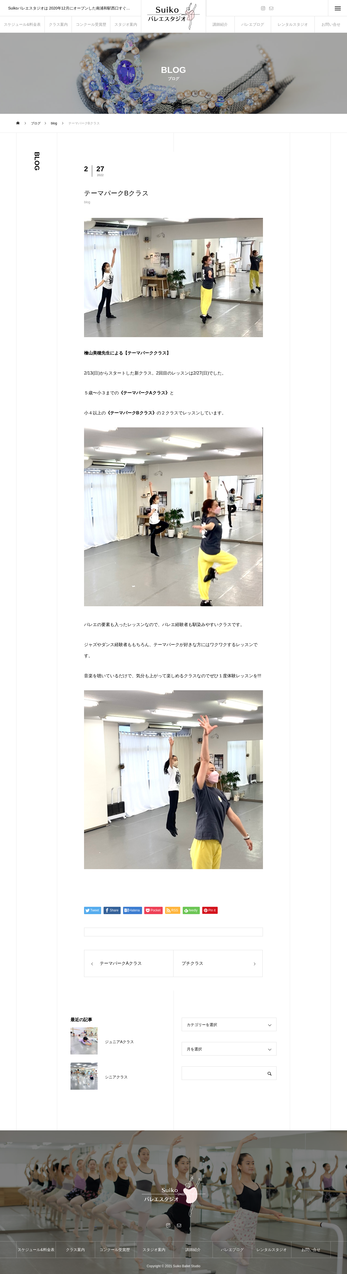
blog (87, 202)
